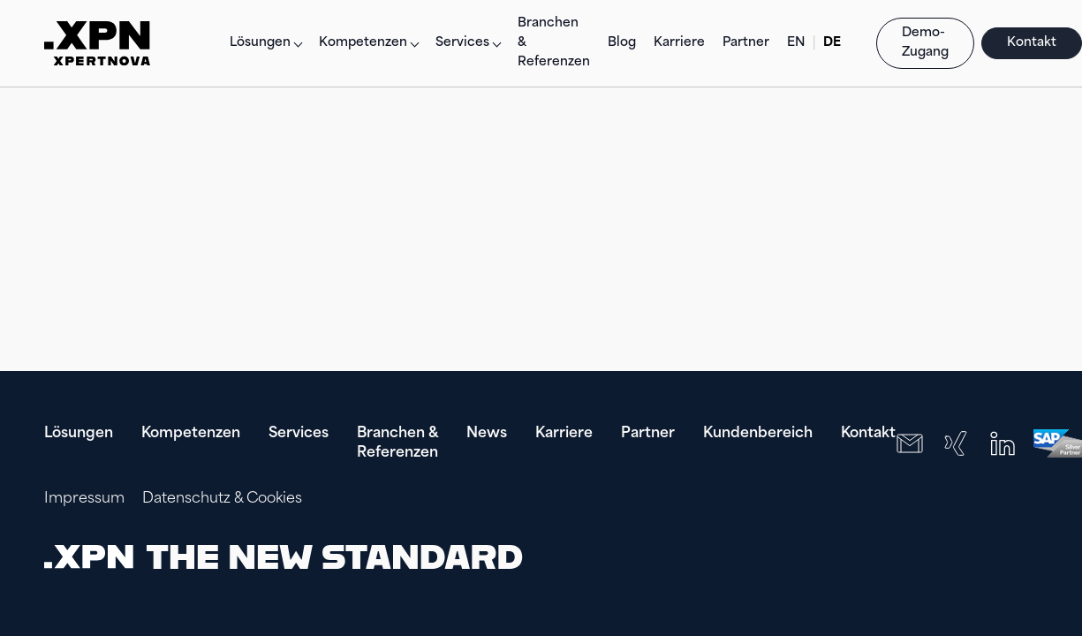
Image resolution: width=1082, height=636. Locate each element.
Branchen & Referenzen (554, 43)
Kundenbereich (758, 434)
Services (299, 434)
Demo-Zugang (925, 42)
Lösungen (260, 42)
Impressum (84, 499)
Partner (746, 42)
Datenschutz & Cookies (222, 499)
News (486, 434)
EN (796, 42)
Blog (622, 42)
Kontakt (1031, 42)
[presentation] (925, 556)
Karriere (679, 42)
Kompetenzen (190, 434)
